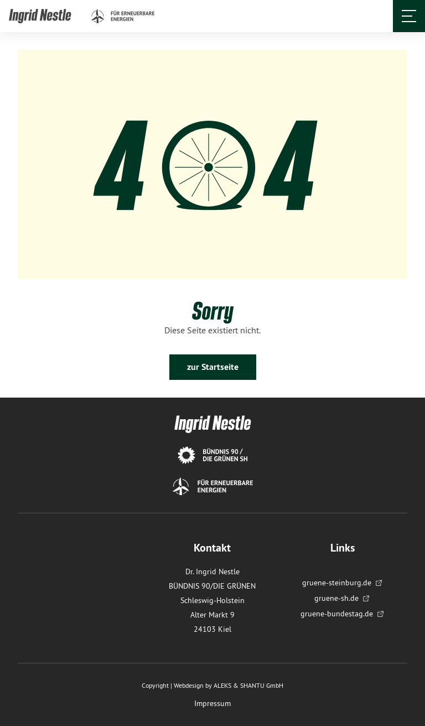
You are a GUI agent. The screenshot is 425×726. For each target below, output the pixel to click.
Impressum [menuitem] (212, 703)
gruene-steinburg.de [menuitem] (342, 583)
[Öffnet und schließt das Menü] (409, 16)
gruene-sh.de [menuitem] (342, 598)
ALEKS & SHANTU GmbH (248, 685)
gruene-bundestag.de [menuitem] (342, 614)
